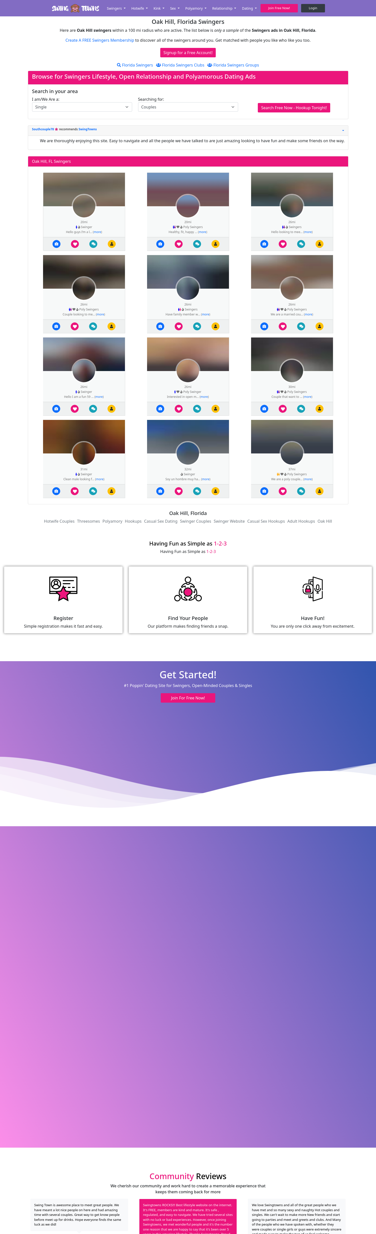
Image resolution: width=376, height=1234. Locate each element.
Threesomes (88, 521)
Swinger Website (229, 521)
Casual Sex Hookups (266, 521)
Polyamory (112, 521)
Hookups (133, 521)
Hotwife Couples (59, 521)
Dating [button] (248, 8)
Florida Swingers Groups (233, 65)
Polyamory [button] (194, 8)
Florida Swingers (135, 65)
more (97, 232)
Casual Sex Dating (160, 521)
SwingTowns (88, 129)
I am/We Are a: (45, 99)
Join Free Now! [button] (279, 8)
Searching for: (151, 99)
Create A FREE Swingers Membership (100, 40)
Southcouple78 (43, 129)
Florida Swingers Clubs (180, 65)
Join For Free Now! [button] (188, 698)
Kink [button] (157, 8)
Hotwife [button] (138, 8)
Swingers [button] (115, 8)
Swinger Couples (195, 521)
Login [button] (313, 8)
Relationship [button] (222, 8)
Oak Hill (325, 521)
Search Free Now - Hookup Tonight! (294, 107)
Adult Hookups (301, 521)
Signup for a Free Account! (188, 52)
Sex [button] (173, 8)
